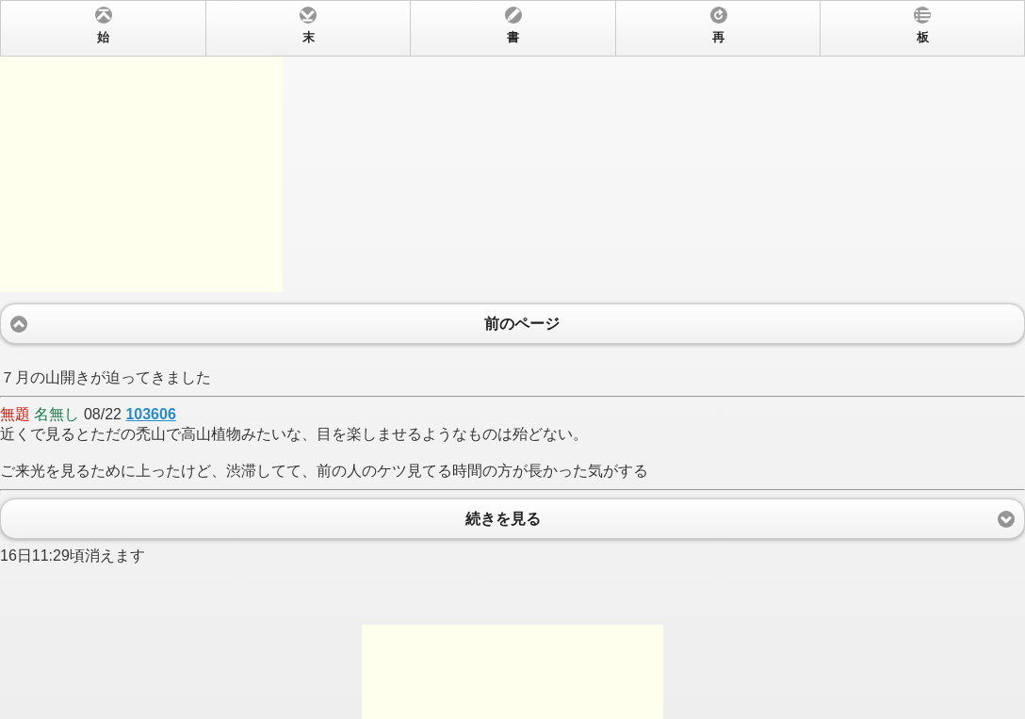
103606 (150, 414)
